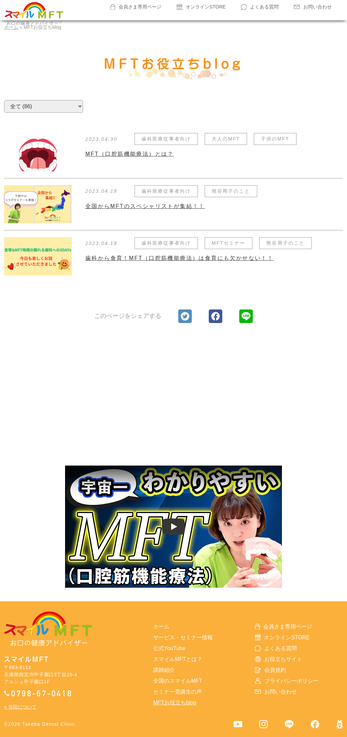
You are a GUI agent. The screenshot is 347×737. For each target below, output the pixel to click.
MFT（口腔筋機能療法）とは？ (129, 154)
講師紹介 (164, 670)
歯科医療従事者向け (166, 138)
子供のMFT (275, 138)
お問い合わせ (313, 7)
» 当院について (20, 707)
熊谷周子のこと (231, 191)
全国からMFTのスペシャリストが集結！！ (145, 206)
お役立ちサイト (278, 659)
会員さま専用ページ (135, 7)
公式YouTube (169, 648)
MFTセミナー (228, 243)
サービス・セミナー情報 (183, 637)
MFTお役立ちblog (174, 702)
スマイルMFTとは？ (177, 659)
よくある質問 (260, 7)
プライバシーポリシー (287, 681)
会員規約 (270, 670)
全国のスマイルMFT (177, 681)
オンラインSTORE (201, 7)
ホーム (161, 626)
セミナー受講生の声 (177, 692)
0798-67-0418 (38, 693)
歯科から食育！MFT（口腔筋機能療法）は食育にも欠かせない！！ (179, 258)
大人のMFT (226, 138)
